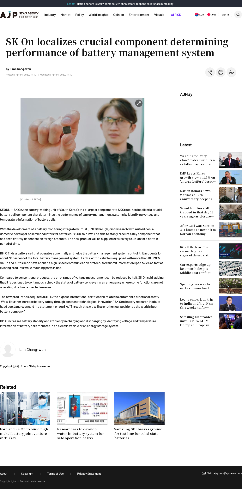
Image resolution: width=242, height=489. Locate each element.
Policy (79, 14)
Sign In (225, 14)
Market (65, 14)
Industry (50, 14)
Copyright (27, 473)
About (4, 473)
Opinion (118, 14)
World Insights (98, 14)
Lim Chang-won (32, 349)
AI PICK (176, 14)
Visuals (159, 14)
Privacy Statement (89, 473)
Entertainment (139, 14)
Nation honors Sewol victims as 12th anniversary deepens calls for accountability (125, 3)
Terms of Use (55, 473)
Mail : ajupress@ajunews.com (224, 473)
